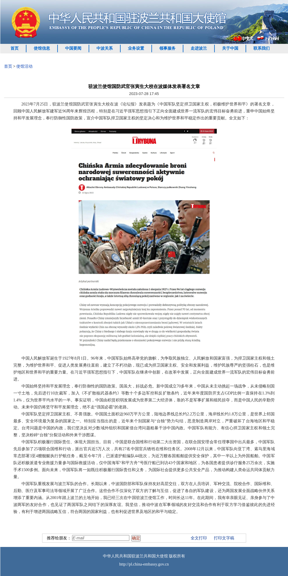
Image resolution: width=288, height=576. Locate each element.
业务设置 (136, 48)
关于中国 (230, 48)
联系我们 (261, 48)
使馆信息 (42, 48)
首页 (14, 48)
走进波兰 (199, 48)
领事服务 (167, 48)
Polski (274, 38)
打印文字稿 (224, 538)
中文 (249, 38)
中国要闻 (73, 48)
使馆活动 (24, 66)
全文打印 (199, 538)
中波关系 (104, 48)
